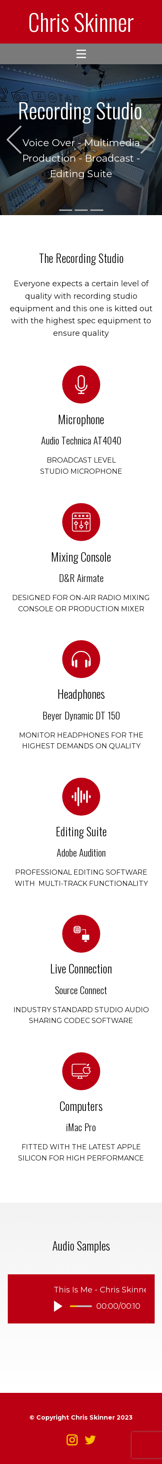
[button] (14, 140)
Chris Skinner (81, 21)
